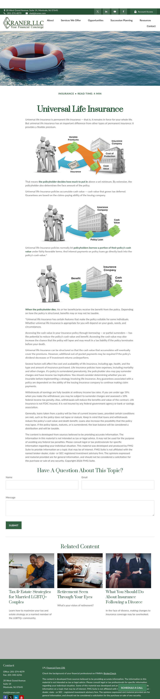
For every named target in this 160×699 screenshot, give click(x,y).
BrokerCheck (110, 665)
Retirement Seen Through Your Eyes (74, 586)
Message (10, 488)
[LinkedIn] (106, 3)
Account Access (143, 3)
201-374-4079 (12, 4)
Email (85, 468)
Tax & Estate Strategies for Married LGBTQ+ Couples (30, 588)
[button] (50, 11)
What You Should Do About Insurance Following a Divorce (125, 588)
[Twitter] (97, 3)
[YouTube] (114, 3)
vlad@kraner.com (35, 4)
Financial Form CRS (55, 659)
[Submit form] (14, 517)
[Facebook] (123, 3)
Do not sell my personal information (135, 695)
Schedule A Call (132, 687)
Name (9, 468)
